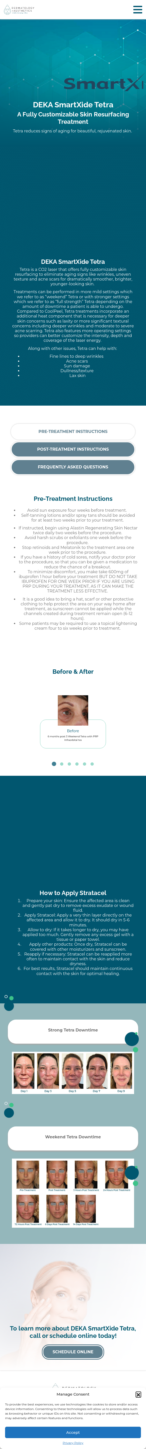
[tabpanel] (73, 719)
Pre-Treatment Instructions (73, 431)
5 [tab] (84, 764)
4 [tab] (76, 764)
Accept (73, 1432)
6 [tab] (92, 764)
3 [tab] (69, 764)
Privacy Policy (73, 1443)
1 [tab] (54, 764)
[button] (138, 1394)
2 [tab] (61, 764)
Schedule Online (72, 1351)
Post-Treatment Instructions (73, 449)
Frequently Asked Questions (73, 467)
